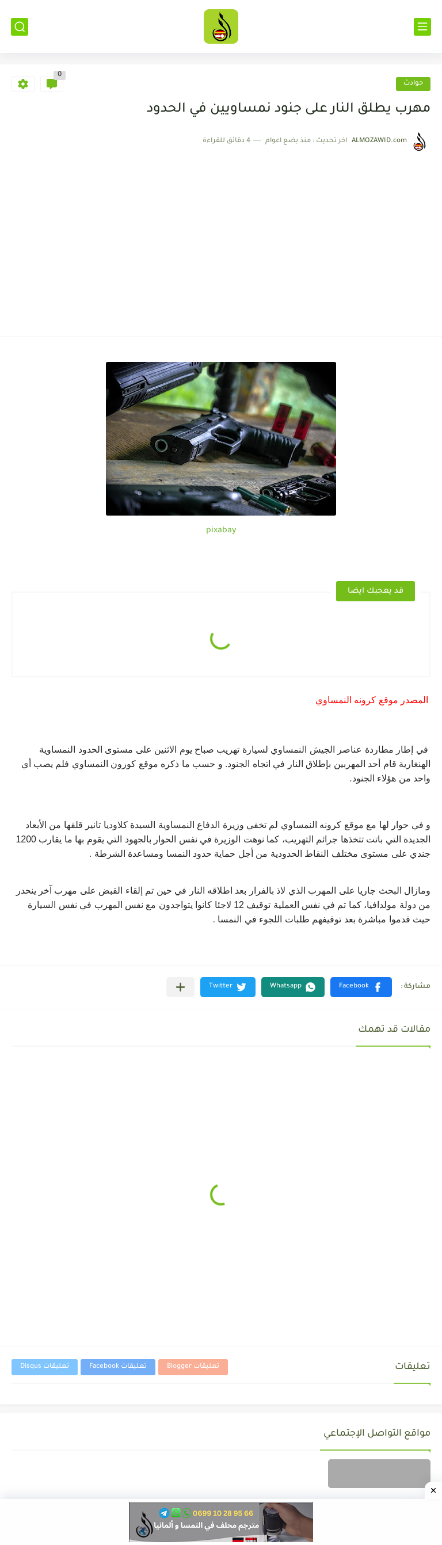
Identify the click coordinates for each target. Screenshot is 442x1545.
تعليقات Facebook (118, 1367)
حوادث (413, 83)
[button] (361, 987)
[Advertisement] (221, 238)
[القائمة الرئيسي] (422, 27)
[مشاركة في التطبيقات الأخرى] (180, 987)
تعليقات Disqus (44, 1367)
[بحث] (19, 27)
